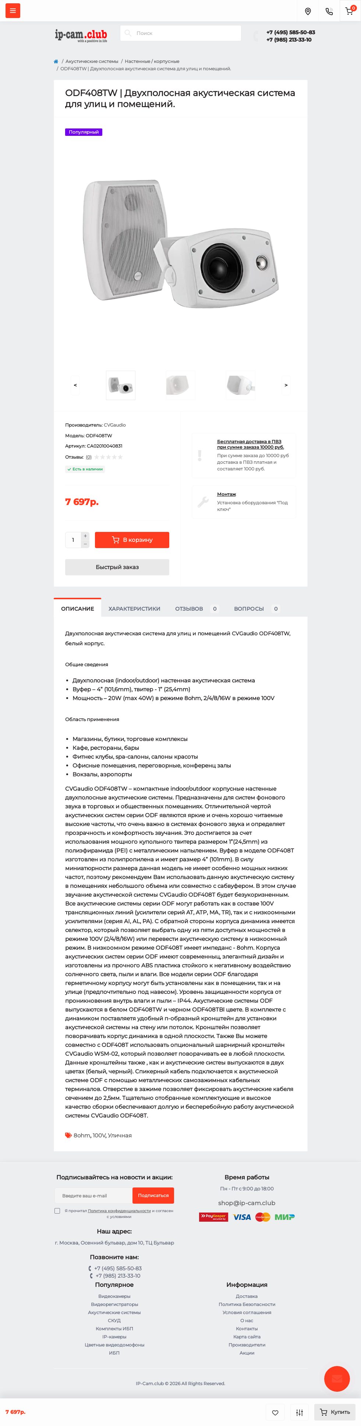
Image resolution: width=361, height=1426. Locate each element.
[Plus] (85, 536)
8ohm (82, 1135)
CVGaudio (115, 425)
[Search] (128, 33)
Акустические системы (92, 61)
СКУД (114, 1320)
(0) (89, 457)
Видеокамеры (114, 1296)
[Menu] (13, 10)
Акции (247, 1353)
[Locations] (307, 10)
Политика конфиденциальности (119, 1210)
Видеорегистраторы (114, 1304)
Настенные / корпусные (152, 61)
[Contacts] (329, 10)
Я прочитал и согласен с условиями (118, 1213)
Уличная (120, 1135)
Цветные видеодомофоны (114, 1345)
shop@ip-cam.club (247, 1203)
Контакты (247, 1328)
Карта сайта (247, 1336)
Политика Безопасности (247, 1304)
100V (99, 1135)
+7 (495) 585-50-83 (290, 32)
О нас (246, 1320)
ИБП (114, 1353)
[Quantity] (73, 540)
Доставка (247, 1296)
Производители (247, 1345)
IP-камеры (114, 1336)
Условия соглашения (247, 1312)
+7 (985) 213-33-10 (289, 39)
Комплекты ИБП (114, 1328)
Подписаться (153, 1195)
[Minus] (85, 544)
